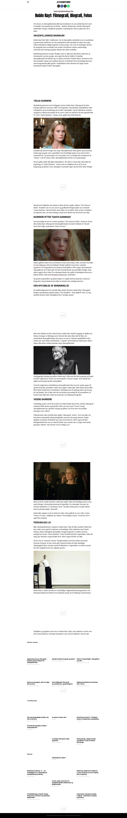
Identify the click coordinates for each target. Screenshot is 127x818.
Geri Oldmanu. (40, 265)
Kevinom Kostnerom (59, 275)
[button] (28, 2)
